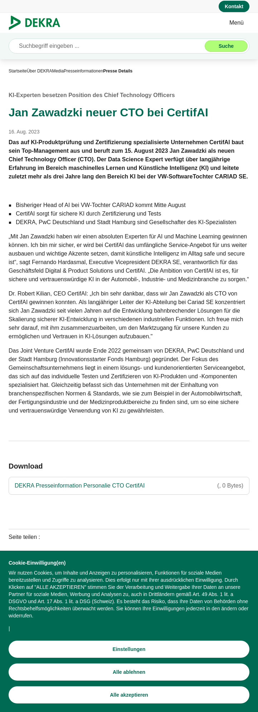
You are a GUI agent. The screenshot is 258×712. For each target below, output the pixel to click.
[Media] (58, 71)
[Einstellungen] (129, 650)
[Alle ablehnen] (129, 673)
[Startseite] (18, 71)
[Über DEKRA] (39, 71)
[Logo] (37, 23)
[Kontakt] (234, 6)
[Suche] (226, 46)
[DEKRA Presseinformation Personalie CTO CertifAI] (129, 486)
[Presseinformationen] (83, 71)
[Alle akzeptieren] (129, 696)
